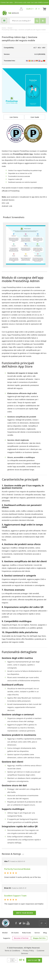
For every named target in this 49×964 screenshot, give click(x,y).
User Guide (35, 117)
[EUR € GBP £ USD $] (30, 8)
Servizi (37, 933)
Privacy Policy (28, 951)
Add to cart (34, 960)
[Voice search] (43, 20)
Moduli (5, 933)
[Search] (22, 20)
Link (7, 203)
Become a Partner (22, 938)
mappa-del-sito (38, 938)
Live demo (14, 117)
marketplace (38, 188)
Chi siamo (15, 933)
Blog (45, 933)
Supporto (8, 938)
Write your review (24, 913)
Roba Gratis (26, 933)
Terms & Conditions (12, 951)
